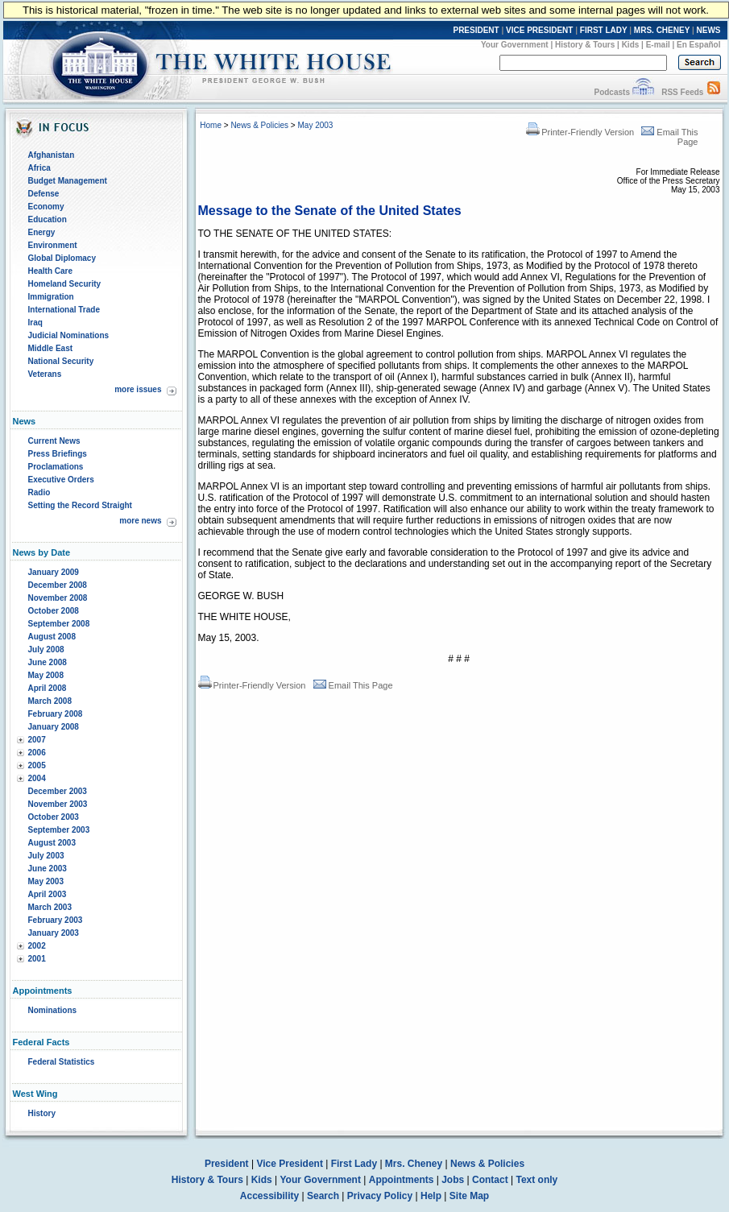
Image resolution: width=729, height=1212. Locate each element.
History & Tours (585, 44)
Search (323, 1196)
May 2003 (46, 881)
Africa (39, 167)
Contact (490, 1179)
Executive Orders (61, 479)
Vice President (289, 1163)
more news (140, 520)
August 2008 (52, 636)
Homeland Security (64, 283)
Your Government (515, 44)
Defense (44, 193)
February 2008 (55, 713)
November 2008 (58, 598)
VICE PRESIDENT (539, 30)
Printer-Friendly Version (580, 132)
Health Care (50, 271)
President (227, 1163)
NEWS (709, 30)
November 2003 (58, 804)
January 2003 (53, 933)
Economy (46, 206)
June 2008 (47, 662)
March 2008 (50, 701)
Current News (54, 440)
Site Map (469, 1196)
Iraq (35, 322)
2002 (37, 945)
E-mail (658, 44)
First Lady (354, 1163)
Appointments (401, 1179)
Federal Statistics (61, 1061)
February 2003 (55, 920)
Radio (39, 492)
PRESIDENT (476, 30)
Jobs (452, 1179)
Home (211, 125)
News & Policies (259, 125)
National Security (61, 361)
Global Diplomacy (62, 258)
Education (47, 219)
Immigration (51, 296)
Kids (631, 44)
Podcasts (611, 92)
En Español (698, 44)
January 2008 (53, 726)
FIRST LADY (604, 30)
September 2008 (59, 623)
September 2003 (59, 829)
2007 (37, 739)
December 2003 (57, 791)
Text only (536, 1179)
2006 (37, 752)
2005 (37, 765)
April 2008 (47, 688)
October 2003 (53, 817)
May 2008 (46, 675)
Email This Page (353, 685)
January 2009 (53, 572)
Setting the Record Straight (80, 505)
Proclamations (56, 466)
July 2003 (46, 855)
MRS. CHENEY (662, 30)
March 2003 (50, 907)
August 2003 (52, 842)
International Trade (64, 309)
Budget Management (67, 180)
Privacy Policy (379, 1196)
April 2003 (47, 894)
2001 (37, 958)
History (42, 1113)
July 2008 (46, 649)
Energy (42, 232)
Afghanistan (51, 155)
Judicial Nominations (69, 335)
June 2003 (47, 868)
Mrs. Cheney (413, 1163)
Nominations (52, 1010)
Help (430, 1196)
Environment (52, 245)
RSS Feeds (682, 92)
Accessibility (269, 1196)
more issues (137, 389)
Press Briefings (57, 453)
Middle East (50, 348)
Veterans (45, 374)
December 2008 (57, 585)
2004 (37, 778)
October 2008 (53, 610)
